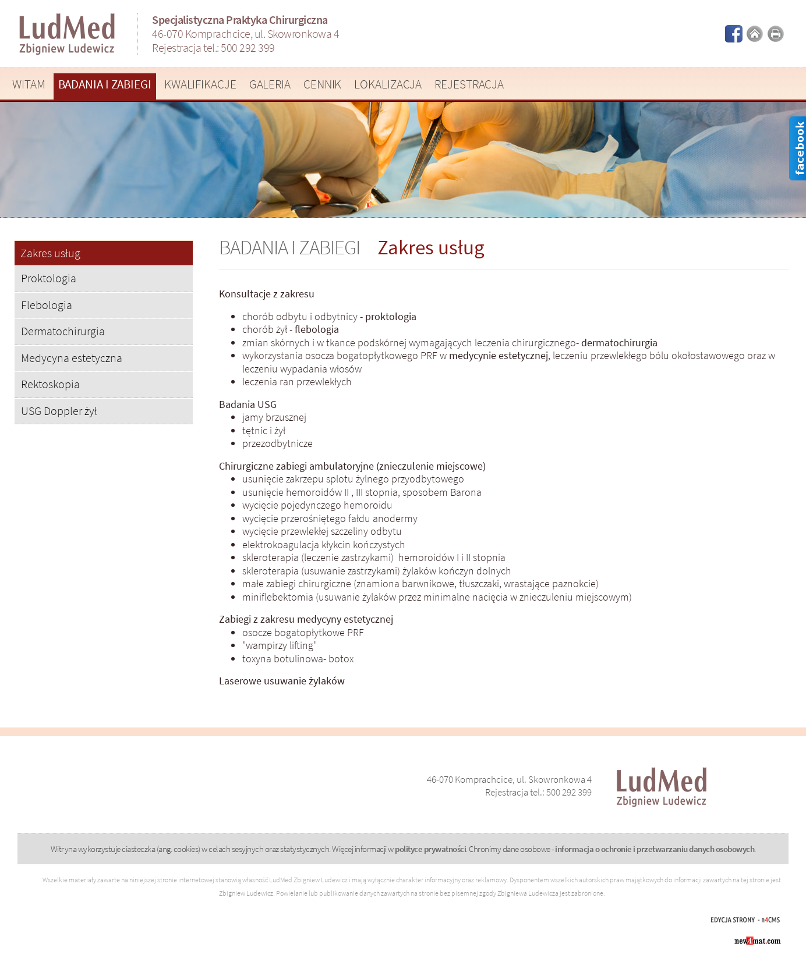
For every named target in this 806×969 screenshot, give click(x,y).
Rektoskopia (50, 384)
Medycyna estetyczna (71, 357)
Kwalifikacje (200, 84)
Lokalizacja (388, 84)
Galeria (270, 84)
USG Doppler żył (59, 410)
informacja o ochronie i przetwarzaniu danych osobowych (654, 848)
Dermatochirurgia (63, 331)
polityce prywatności (430, 848)
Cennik (322, 84)
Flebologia (46, 304)
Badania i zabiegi (104, 84)
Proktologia (48, 278)
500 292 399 (248, 47)
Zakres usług (50, 253)
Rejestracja (469, 84)
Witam (28, 84)
